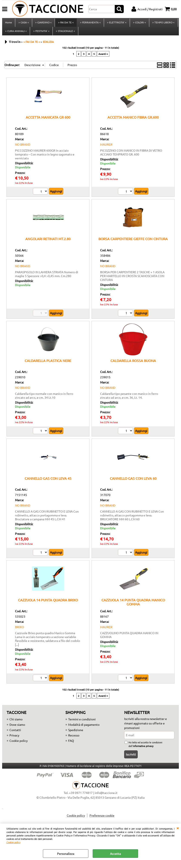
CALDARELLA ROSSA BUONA (133, 363)
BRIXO (19, 630)
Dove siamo (17, 727)
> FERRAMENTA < (90, 23)
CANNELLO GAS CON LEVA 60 (133, 481)
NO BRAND (22, 147)
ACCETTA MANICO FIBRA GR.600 (133, 120)
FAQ (71, 743)
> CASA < (23, 23)
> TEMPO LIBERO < (163, 23)
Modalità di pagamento (84, 727)
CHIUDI (177, 828)
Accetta (115, 853)
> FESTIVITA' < (41, 33)
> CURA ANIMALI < (16, 33)
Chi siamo (16, 722)
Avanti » (103, 56)
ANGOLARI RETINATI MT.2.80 (48, 241)
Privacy (14, 738)
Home (8, 23)
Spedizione (75, 732)
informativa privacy (143, 748)
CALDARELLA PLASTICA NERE (48, 363)
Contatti (15, 732)
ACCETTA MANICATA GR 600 (48, 120)
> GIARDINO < (43, 23)
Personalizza (65, 853)
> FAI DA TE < (65, 23)
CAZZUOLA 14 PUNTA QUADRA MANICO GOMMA (133, 604)
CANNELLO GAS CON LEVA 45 (48, 481)
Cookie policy (13, 842)
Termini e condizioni (82, 722)
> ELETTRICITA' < (116, 23)
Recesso (73, 738)
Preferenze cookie (101, 818)
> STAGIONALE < (65, 33)
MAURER (106, 147)
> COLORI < (138, 23)
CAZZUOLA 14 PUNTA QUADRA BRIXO (48, 602)
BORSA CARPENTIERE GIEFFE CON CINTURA (133, 241)
